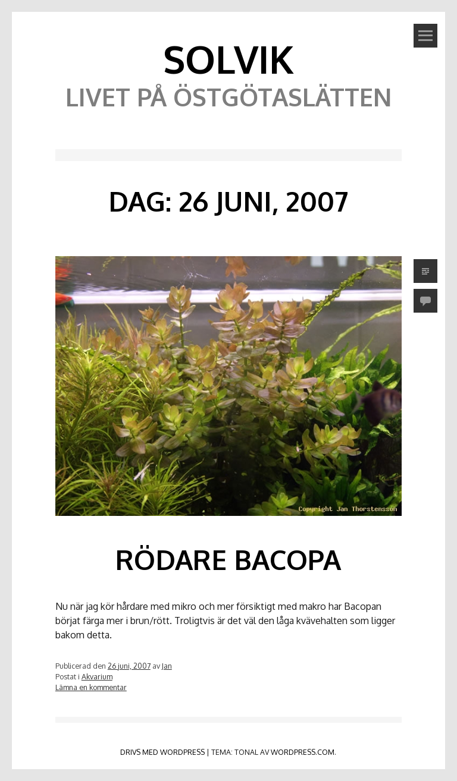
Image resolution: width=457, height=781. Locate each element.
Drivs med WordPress (162, 752)
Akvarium (97, 676)
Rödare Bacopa (228, 559)
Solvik (228, 58)
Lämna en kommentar (91, 687)
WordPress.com (302, 752)
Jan (167, 665)
